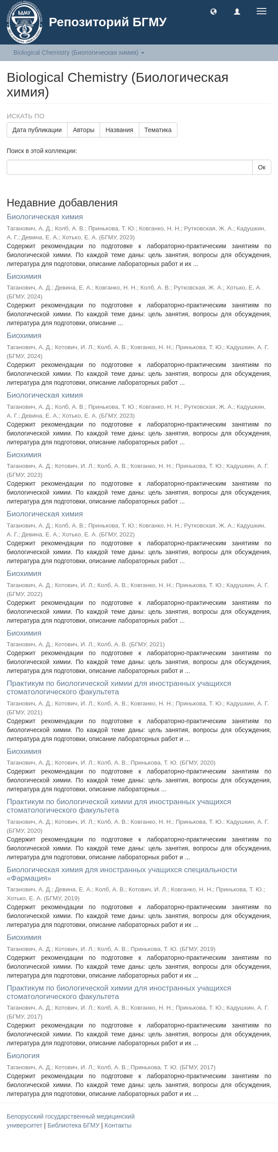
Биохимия (24, 276)
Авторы (83, 129)
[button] (213, 11)
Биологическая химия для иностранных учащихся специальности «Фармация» (122, 874)
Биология (23, 1055)
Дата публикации (37, 129)
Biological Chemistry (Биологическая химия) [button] (79, 52)
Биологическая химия (45, 217)
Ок (262, 167)
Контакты (118, 1125)
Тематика (158, 129)
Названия (119, 129)
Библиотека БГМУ (74, 1125)
